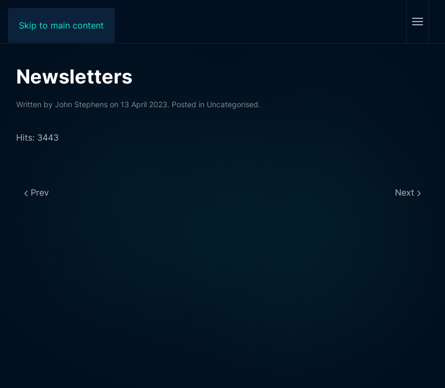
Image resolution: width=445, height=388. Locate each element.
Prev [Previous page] (36, 192)
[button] (417, 21)
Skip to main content (61, 25)
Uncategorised (232, 104)
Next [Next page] (408, 192)
